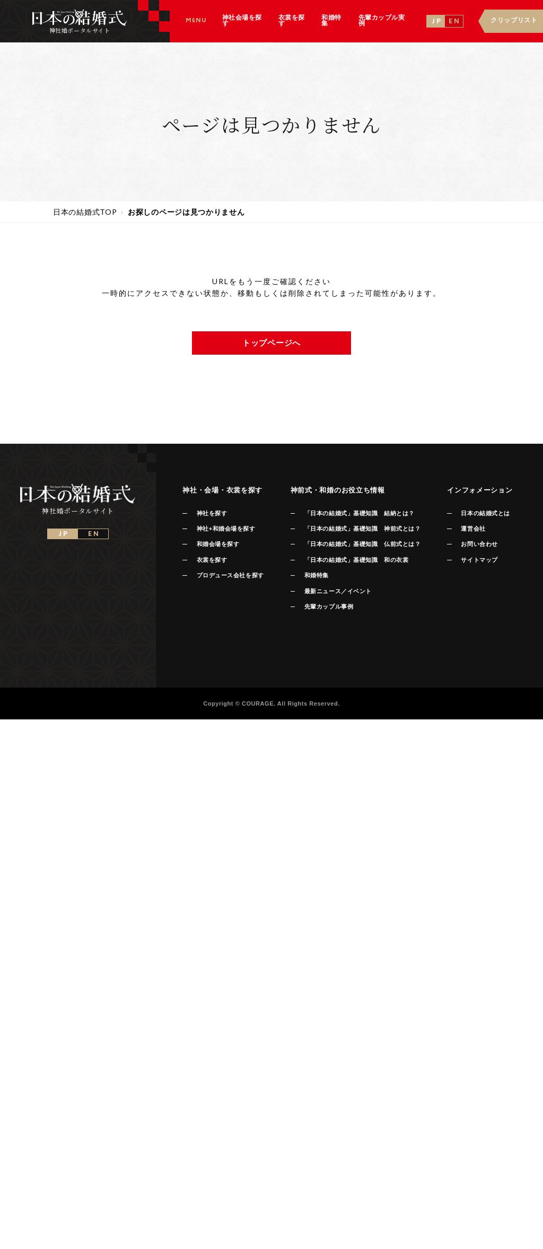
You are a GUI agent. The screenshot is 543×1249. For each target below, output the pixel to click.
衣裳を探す (212, 560)
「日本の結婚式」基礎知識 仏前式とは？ (362, 544)
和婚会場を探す (218, 544)
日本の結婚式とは (485, 513)
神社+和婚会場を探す (226, 528)
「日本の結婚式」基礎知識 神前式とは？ (362, 528)
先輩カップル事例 (328, 606)
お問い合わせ (479, 544)
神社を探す (212, 513)
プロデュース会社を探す (230, 575)
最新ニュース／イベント (338, 591)
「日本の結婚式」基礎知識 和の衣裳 (356, 560)
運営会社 (473, 528)
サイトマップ (479, 560)
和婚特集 (316, 575)
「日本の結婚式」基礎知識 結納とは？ (359, 513)
